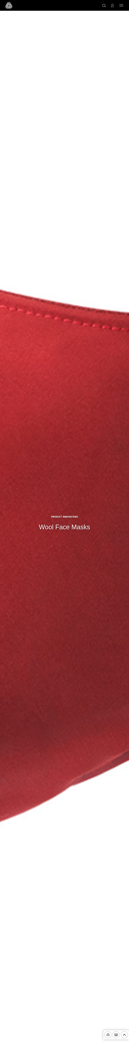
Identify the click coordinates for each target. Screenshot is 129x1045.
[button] (104, 5)
